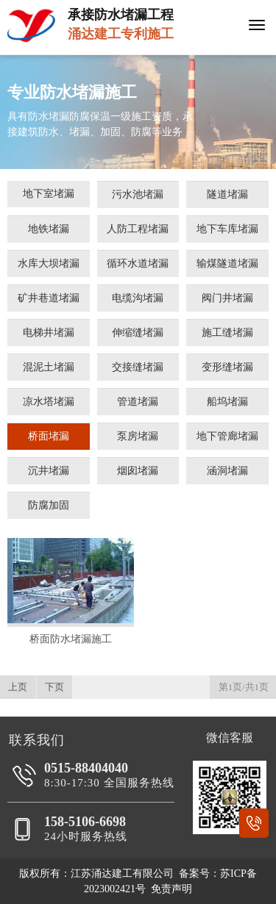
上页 (17, 687)
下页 (54, 687)
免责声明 (171, 888)
